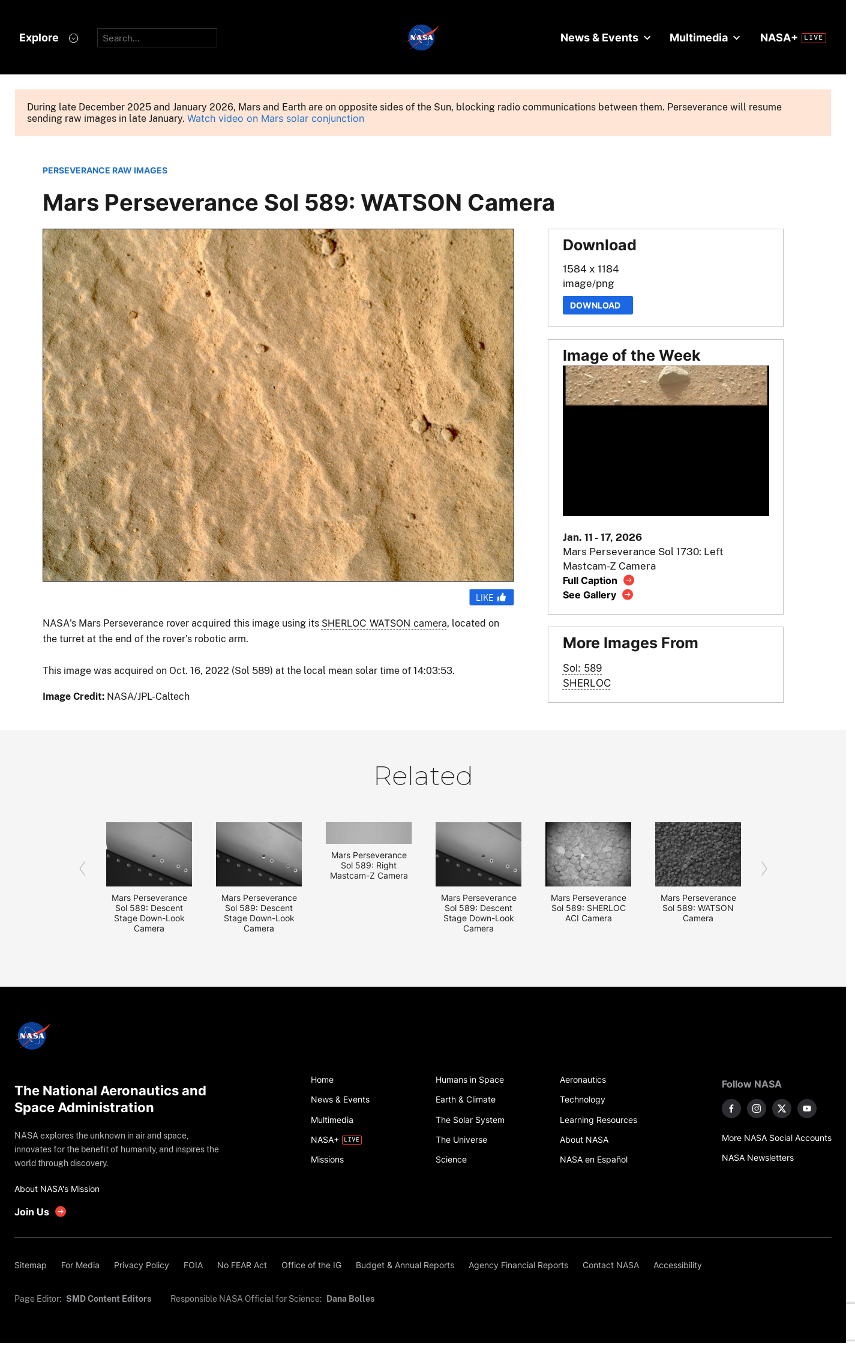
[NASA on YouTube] (807, 1108)
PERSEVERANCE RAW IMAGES (105, 170)
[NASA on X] (781, 1108)
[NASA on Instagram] (756, 1108)
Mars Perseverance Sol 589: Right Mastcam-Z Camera (369, 865)
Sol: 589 (582, 667)
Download (598, 305)
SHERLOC (587, 682)
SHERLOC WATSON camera (384, 623)
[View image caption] (599, 580)
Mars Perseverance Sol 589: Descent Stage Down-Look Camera (149, 912)
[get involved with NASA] (40, 1211)
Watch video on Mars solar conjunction (275, 118)
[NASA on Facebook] (731, 1108)
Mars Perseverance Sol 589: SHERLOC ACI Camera (588, 907)
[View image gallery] (598, 594)
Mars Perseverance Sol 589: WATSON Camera (698, 907)
